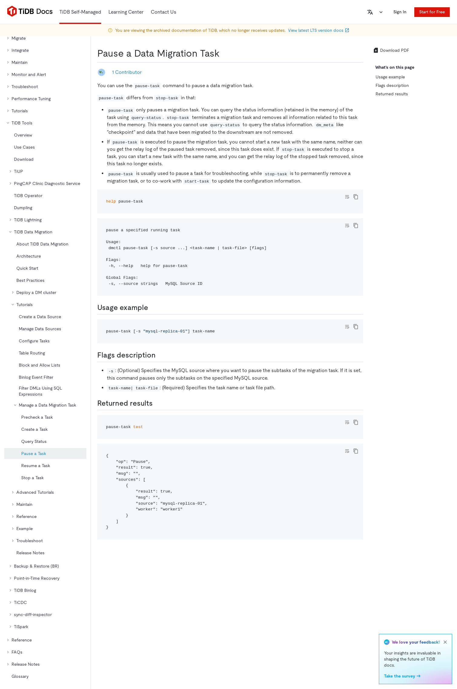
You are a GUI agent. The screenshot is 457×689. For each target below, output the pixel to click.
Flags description (392, 85)
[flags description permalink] (160, 355)
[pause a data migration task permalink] (224, 53)
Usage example (390, 76)
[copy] (356, 197)
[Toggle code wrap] (347, 197)
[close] (445, 642)
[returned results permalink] (157, 403)
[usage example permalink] (153, 307)
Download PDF (391, 50)
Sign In (399, 11)
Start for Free (432, 11)
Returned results (392, 93)
